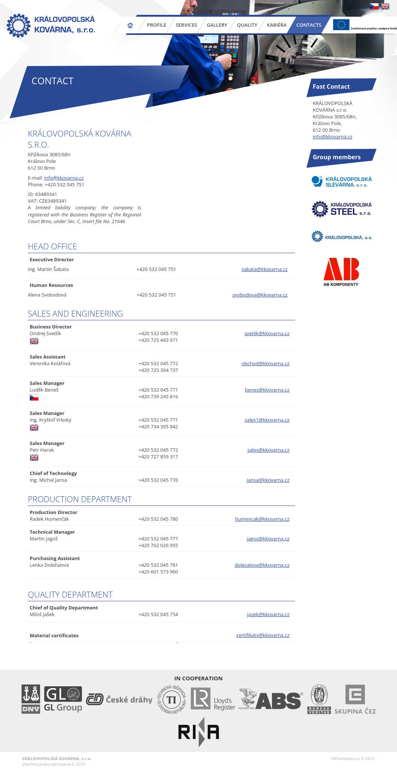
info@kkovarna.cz (64, 177)
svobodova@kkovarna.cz (260, 294)
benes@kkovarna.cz (267, 389)
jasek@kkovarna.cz (268, 614)
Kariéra (276, 25)
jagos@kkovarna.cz (268, 538)
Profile (156, 25)
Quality (247, 25)
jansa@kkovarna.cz (268, 480)
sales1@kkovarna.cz (267, 419)
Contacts (308, 25)
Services (186, 25)
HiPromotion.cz (345, 758)
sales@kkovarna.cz (268, 449)
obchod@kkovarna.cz (265, 363)
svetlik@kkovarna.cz (267, 333)
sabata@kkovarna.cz (265, 269)
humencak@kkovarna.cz (262, 519)
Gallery (217, 25)
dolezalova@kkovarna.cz (261, 565)
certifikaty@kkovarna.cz (262, 635)
